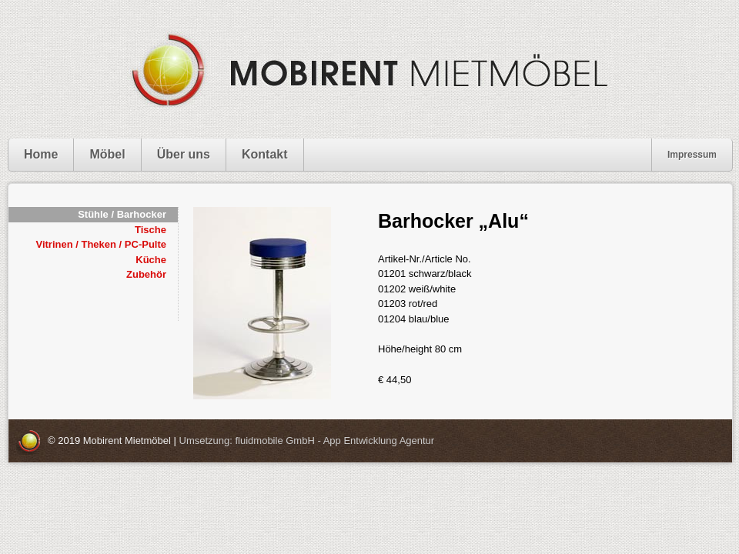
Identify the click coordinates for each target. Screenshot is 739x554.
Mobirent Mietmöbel (127, 440)
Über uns (183, 154)
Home (41, 154)
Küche (150, 259)
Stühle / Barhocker (122, 214)
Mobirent (369, 69)
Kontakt (265, 154)
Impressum (692, 154)
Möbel (107, 154)
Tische (150, 229)
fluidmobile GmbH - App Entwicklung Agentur (334, 440)
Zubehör (146, 274)
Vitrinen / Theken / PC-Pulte (100, 244)
